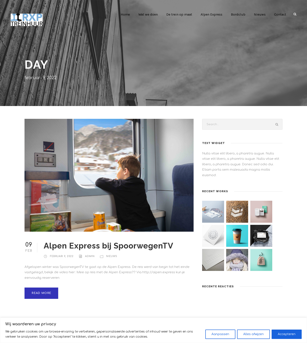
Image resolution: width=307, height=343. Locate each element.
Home (127, 14)
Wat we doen (150, 14)
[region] (153, 330)
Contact (280, 14)
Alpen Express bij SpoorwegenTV (110, 245)
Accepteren (286, 334)
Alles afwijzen (253, 334)
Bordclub (239, 14)
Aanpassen (220, 334)
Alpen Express (213, 14)
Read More (41, 287)
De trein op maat (181, 14)
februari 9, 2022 (61, 256)
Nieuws (260, 14)
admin (89, 256)
